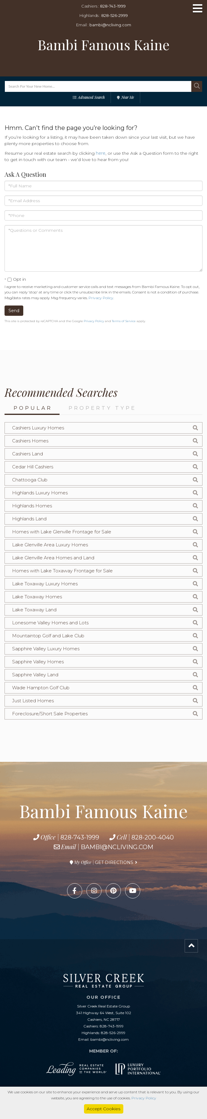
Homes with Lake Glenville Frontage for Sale (61, 532)
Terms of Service (124, 321)
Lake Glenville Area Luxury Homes (50, 545)
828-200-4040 (152, 837)
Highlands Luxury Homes (40, 493)
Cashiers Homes (30, 441)
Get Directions (114, 862)
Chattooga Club (29, 480)
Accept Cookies (103, 1108)
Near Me (127, 97)
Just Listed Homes (33, 700)
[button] (196, 86)
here (100, 153)
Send (13, 310)
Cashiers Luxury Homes (38, 428)
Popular (33, 408)
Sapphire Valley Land (35, 675)
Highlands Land (29, 519)
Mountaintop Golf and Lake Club (48, 636)
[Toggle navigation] (197, 9)
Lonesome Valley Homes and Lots (50, 623)
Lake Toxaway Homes (37, 597)
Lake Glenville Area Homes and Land (53, 558)
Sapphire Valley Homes (38, 662)
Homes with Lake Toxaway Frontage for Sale (62, 571)
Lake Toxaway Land (34, 610)
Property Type (102, 408)
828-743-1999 (113, 6)
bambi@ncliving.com (110, 24)
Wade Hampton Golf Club (41, 687)
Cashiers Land (27, 454)
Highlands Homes (32, 506)
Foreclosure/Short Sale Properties (50, 713)
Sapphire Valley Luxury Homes (45, 649)
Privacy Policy (101, 298)
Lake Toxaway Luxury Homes (45, 584)
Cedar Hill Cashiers (32, 467)
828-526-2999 (114, 15)
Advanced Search (91, 97)
